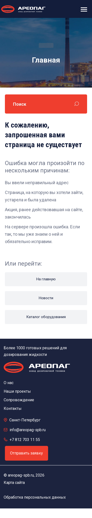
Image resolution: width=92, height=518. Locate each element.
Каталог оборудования (46, 317)
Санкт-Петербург (24, 420)
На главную (46, 279)
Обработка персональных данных (35, 497)
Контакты (13, 408)
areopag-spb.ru (21, 475)
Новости (46, 298)
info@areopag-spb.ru (28, 429)
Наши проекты (17, 391)
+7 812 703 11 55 (25, 439)
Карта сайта (14, 482)
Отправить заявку (26, 453)
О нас (8, 382)
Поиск (19, 104)
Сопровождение (19, 400)
